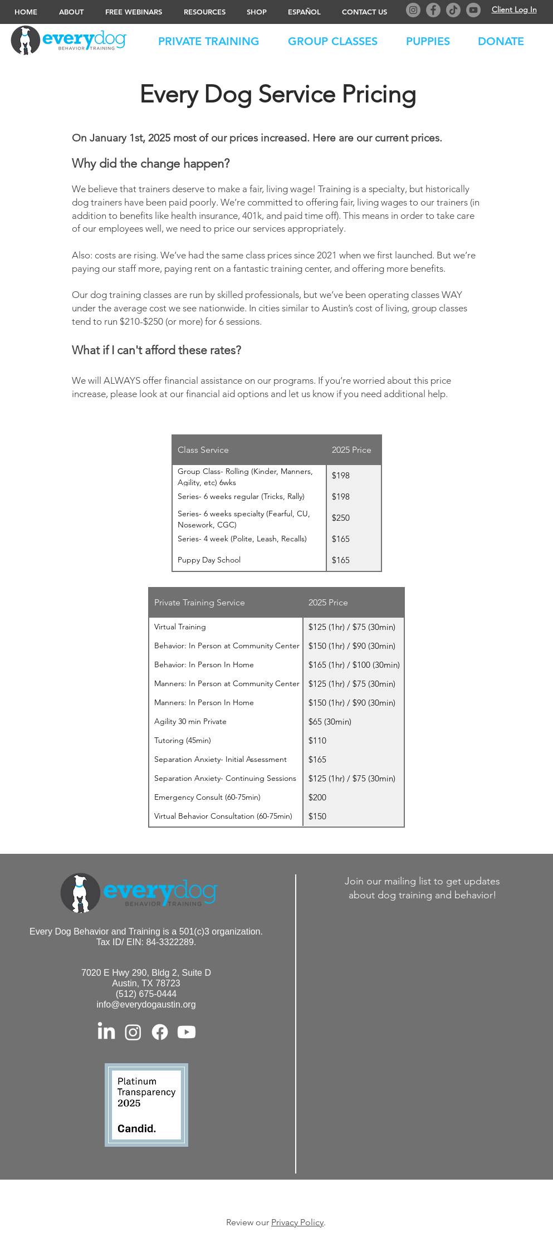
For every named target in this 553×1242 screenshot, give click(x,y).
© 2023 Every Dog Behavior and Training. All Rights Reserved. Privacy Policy (278, 1197)
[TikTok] (453, 10)
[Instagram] (413, 10)
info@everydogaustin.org (145, 1004)
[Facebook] (433, 10)
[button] (506, 39)
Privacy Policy (297, 1222)
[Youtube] (186, 1032)
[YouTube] (473, 10)
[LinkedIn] (106, 1032)
